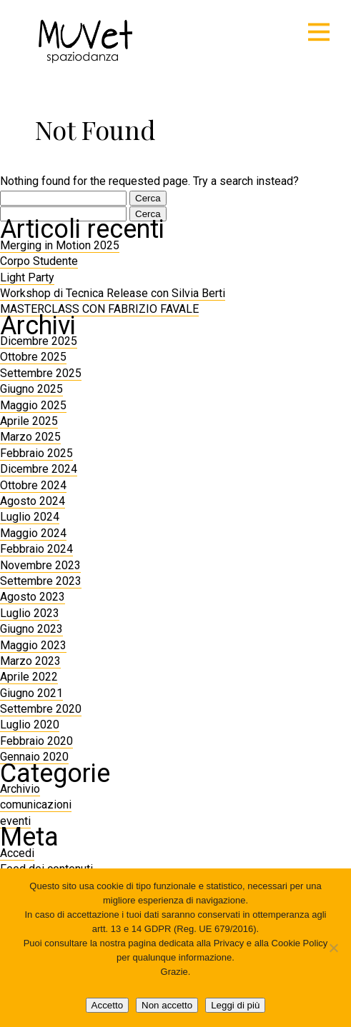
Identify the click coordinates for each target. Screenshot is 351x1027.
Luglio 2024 (29, 516)
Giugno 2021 (31, 693)
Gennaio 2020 (34, 756)
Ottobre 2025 (33, 357)
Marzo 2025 (30, 437)
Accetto (107, 1005)
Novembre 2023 (40, 565)
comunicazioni (35, 804)
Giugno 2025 (31, 389)
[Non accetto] (333, 948)
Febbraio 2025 (36, 453)
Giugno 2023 (31, 629)
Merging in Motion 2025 (59, 245)
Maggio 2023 (33, 645)
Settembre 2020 (40, 709)
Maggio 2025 (33, 405)
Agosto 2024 (32, 501)
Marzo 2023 (30, 661)
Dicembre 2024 (38, 469)
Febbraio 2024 (36, 549)
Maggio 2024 (33, 533)
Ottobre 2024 (33, 485)
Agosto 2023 (32, 596)
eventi (15, 821)
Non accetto (167, 1005)
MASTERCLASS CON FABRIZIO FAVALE (99, 309)
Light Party (27, 277)
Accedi (17, 853)
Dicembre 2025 (38, 341)
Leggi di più (235, 1005)
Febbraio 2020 (36, 741)
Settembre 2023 (40, 581)
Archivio (20, 789)
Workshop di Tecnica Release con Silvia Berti (112, 293)
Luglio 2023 (29, 613)
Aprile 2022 (29, 676)
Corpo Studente (39, 261)
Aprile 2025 (29, 421)
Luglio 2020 (29, 724)
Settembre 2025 (40, 373)
